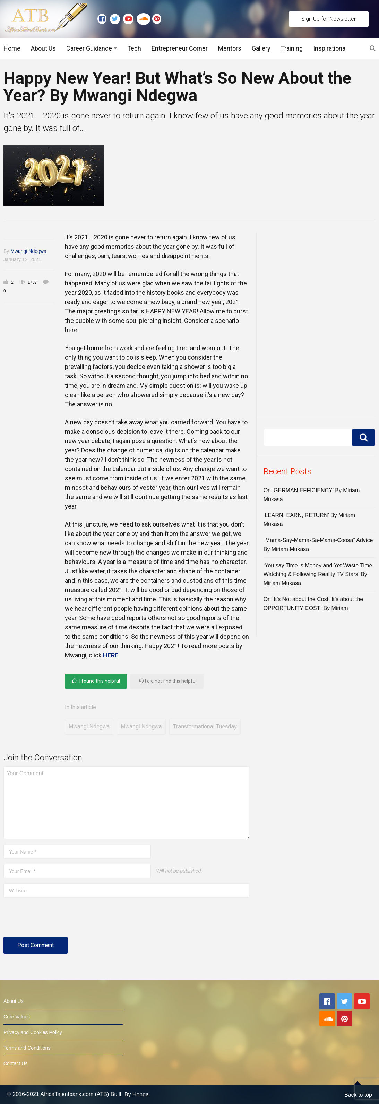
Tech (134, 48)
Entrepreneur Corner (180, 48)
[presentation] (56, 920)
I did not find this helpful (168, 681)
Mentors (229, 48)
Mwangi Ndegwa (28, 251)
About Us (43, 48)
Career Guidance (89, 48)
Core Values (16, 1016)
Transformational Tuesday (205, 727)
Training (292, 48)
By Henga (136, 1094)
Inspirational (330, 48)
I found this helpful (96, 681)
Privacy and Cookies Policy (32, 1032)
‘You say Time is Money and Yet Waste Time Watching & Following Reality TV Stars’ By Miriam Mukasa (318, 574)
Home (11, 48)
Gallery (261, 48)
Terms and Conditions (26, 1048)
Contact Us (15, 1063)
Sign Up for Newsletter (328, 19)
